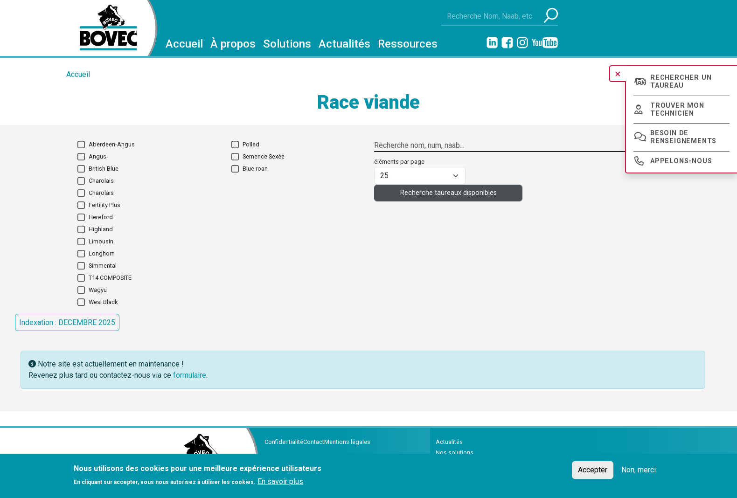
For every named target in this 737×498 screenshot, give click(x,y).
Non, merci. (639, 472)
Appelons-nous (681, 161)
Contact (313, 441)
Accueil (184, 43)
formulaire (189, 375)
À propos (233, 43)
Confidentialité (283, 441)
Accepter (592, 472)
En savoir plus (280, 483)
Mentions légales (347, 441)
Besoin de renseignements (683, 137)
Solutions (287, 43)
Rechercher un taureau (680, 82)
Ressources (408, 43)
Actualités (344, 43)
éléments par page (399, 161)
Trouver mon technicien (677, 110)
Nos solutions (454, 452)
